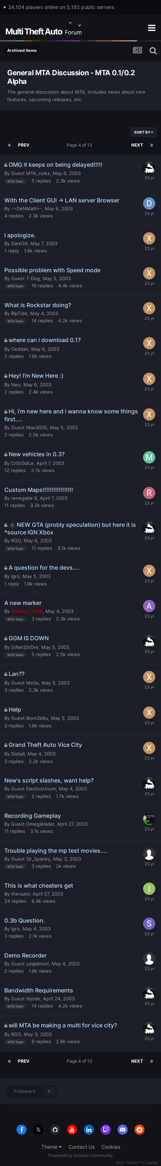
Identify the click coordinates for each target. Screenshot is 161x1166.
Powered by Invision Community (80, 1155)
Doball (18, 754)
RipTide (19, 313)
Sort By (143, 132)
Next (137, 145)
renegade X (24, 498)
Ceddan (19, 349)
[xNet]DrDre (24, 647)
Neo (15, 384)
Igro (15, 576)
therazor (20, 894)
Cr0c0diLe (22, 463)
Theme (51, 1147)
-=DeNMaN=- (26, 208)
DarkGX (19, 243)
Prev (23, 145)
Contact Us (81, 1147)
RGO (16, 540)
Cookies (110, 1147)
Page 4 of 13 (80, 145)
